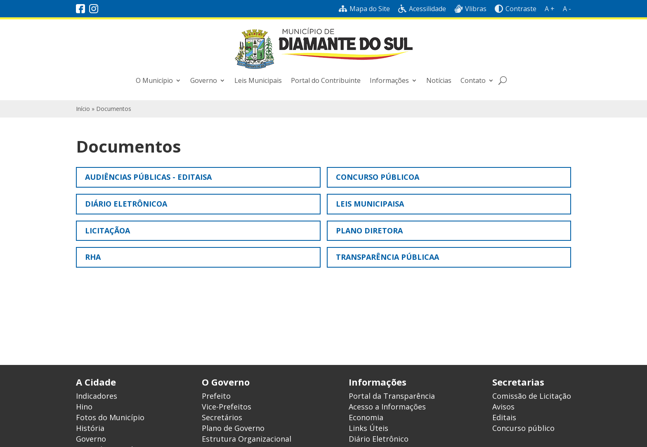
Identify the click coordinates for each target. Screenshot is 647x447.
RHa (93, 257)
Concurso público (523, 428)
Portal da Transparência (392, 396)
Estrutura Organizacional (246, 439)
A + (550, 8)
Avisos (503, 407)
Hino (84, 407)
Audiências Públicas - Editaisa (148, 177)
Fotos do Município (110, 417)
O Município (154, 80)
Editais (504, 417)
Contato (473, 80)
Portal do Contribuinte (326, 80)
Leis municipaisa (370, 204)
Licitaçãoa (107, 230)
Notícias (438, 80)
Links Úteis (368, 428)
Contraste (515, 8)
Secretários (222, 417)
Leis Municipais (258, 80)
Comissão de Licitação (531, 396)
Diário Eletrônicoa (126, 204)
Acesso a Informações (387, 407)
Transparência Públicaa (387, 257)
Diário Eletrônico (379, 439)
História (90, 428)
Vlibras (470, 8)
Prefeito (216, 396)
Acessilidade (422, 8)
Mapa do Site (364, 8)
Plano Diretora (369, 230)
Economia (366, 417)
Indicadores (96, 396)
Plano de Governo (233, 428)
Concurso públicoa (377, 177)
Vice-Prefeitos (226, 407)
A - (567, 8)
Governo (203, 80)
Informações (389, 80)
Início (83, 109)
